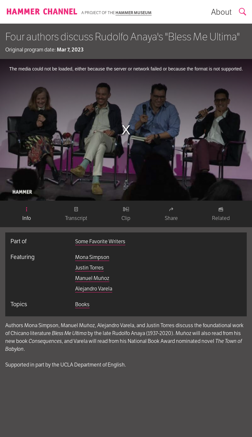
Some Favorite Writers (100, 241)
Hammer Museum (134, 12)
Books (82, 304)
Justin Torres (89, 267)
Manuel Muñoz (92, 278)
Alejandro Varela (93, 288)
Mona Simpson (92, 257)
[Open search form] (243, 12)
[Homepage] (42, 12)
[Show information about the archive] (221, 12)
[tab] (26, 214)
